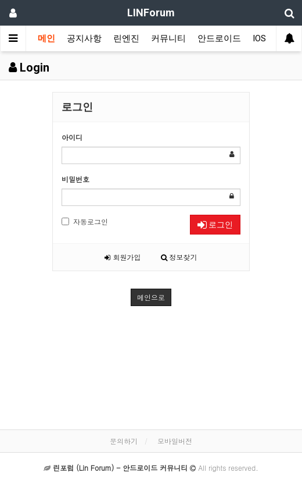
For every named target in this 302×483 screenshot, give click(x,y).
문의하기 (124, 441)
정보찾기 (179, 257)
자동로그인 (85, 221)
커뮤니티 (168, 38)
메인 (46, 38)
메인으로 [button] (151, 297)
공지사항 (84, 38)
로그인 (215, 224)
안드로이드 (219, 38)
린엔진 (126, 38)
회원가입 (123, 257)
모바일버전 (174, 441)
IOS (259, 38)
